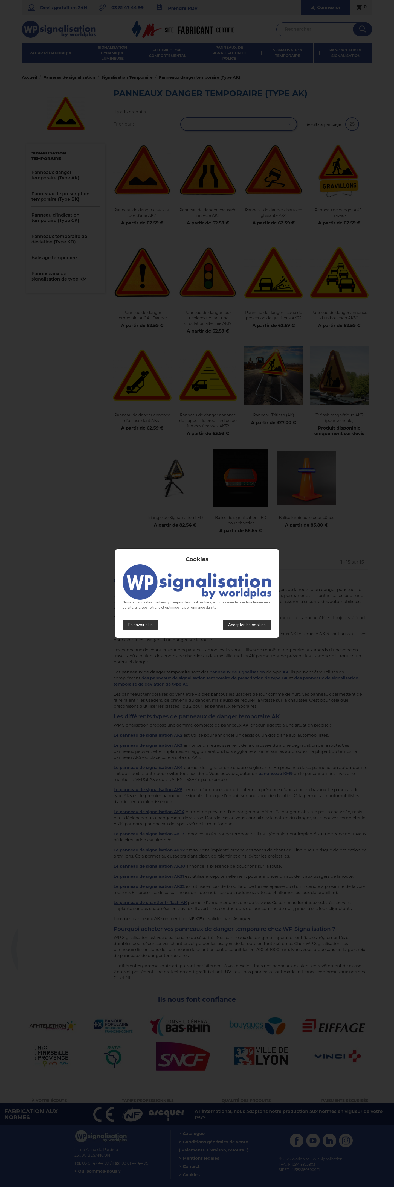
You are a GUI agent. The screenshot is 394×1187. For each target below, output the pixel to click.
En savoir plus (140, 625)
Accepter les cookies (247, 625)
